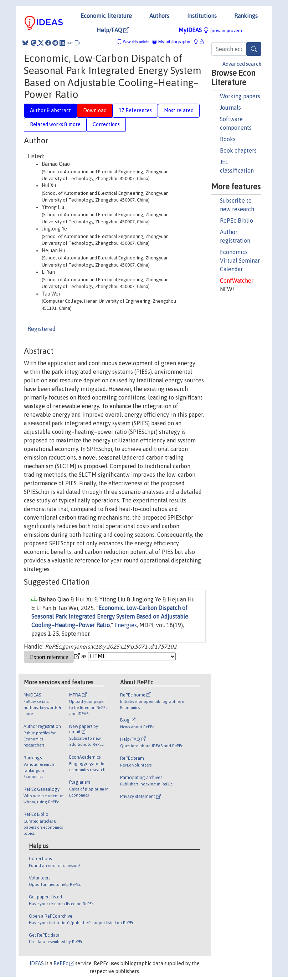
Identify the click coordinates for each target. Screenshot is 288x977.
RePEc (63, 963)
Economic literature (106, 16)
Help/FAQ (113, 30)
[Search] (253, 49)
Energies (125, 625)
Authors (159, 16)
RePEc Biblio (236, 220)
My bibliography (171, 41)
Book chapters (238, 150)
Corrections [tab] (106, 124)
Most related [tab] (179, 110)
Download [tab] (95, 110)
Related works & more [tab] (55, 124)
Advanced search (241, 64)
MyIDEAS (210, 30)
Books (228, 139)
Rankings (246, 16)
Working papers (240, 96)
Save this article (136, 42)
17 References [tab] (135, 110)
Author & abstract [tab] (50, 110)
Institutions (202, 16)
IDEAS (37, 963)
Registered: (42, 329)
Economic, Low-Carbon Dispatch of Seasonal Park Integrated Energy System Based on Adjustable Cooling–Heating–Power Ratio (109, 616)
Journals (230, 107)
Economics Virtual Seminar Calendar (240, 260)
